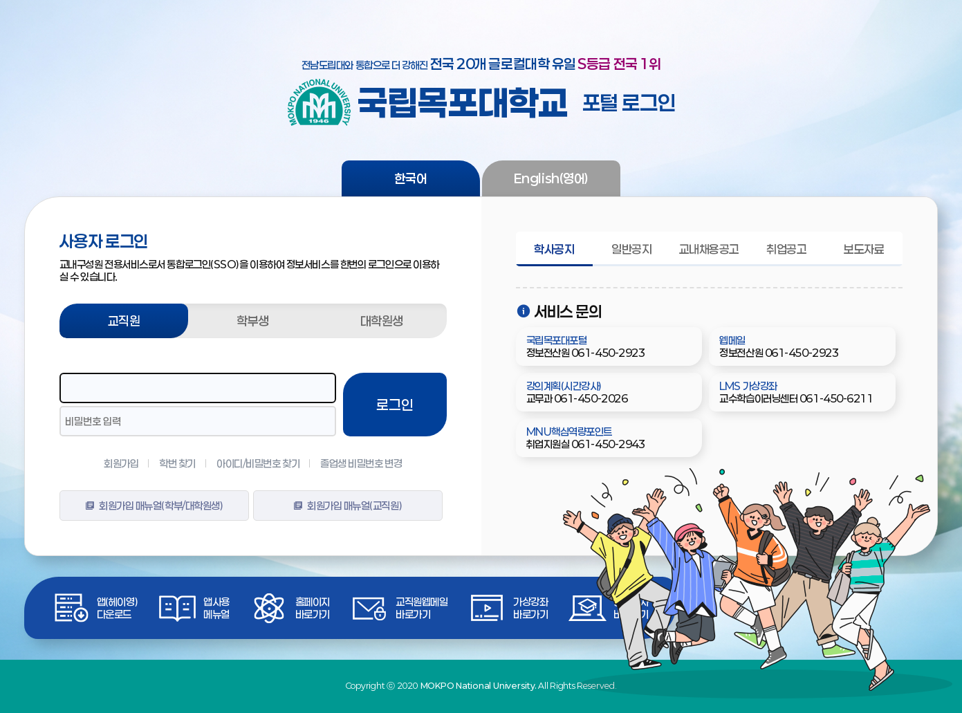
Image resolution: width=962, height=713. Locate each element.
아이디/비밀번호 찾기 (257, 463)
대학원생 (381, 320)
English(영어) (551, 178)
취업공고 (786, 249)
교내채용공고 (709, 249)
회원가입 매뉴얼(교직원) (347, 505)
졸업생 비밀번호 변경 (361, 463)
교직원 (124, 320)
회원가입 (121, 463)
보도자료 (864, 249)
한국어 (411, 178)
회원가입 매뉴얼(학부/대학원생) (154, 505)
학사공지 (554, 249)
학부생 (253, 320)
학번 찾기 (177, 463)
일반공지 (631, 249)
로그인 (395, 404)
